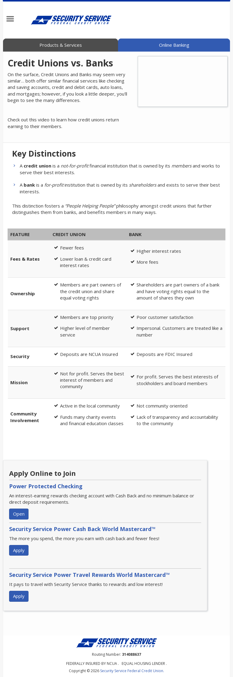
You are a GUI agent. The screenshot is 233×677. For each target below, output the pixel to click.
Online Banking (174, 45)
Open (19, 514)
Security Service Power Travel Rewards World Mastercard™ (89, 574)
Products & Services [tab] (60, 45)
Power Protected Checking (46, 486)
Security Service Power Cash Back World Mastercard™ (82, 529)
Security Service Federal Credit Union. (132, 670)
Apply (19, 550)
